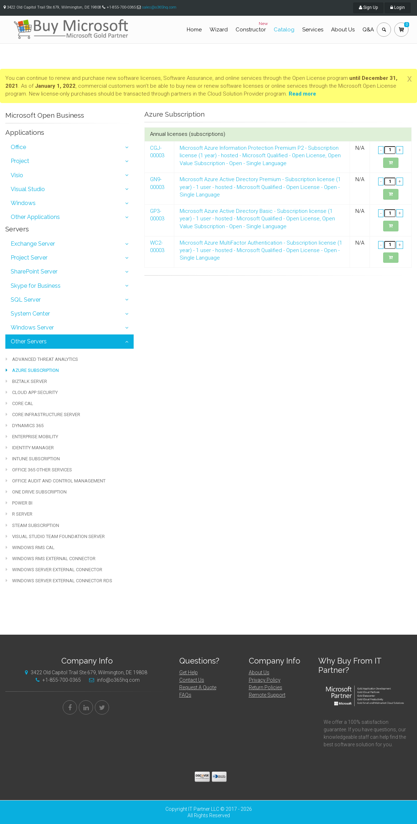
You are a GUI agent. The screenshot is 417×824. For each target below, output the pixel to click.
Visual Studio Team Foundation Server (55, 536)
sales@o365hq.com (159, 7)
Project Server (29, 257)
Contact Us (191, 680)
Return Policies (265, 687)
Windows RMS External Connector (51, 558)
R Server (19, 514)
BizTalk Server (26, 381)
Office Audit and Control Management (55, 480)
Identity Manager (30, 447)
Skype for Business (36, 285)
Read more (302, 94)
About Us (343, 29)
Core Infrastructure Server (43, 414)
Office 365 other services (39, 469)
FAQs (185, 695)
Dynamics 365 (24, 425)
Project (20, 161)
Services (312, 29)
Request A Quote (197, 687)
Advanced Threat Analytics (42, 359)
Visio (17, 175)
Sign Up (368, 7)
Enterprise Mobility (32, 436)
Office (18, 147)
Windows (23, 203)
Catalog (284, 29)
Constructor (252, 27)
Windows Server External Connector (54, 569)
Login (397, 7)
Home (194, 29)
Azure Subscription (32, 370)
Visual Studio (28, 189)
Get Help (188, 672)
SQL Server (26, 299)
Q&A (368, 29)
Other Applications (35, 217)
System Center (30, 313)
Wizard (219, 29)
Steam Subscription (32, 525)
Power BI (19, 503)
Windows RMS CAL (30, 547)
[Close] (409, 78)
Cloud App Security (32, 392)
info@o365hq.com (113, 680)
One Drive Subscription (36, 492)
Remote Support (267, 695)
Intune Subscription (33, 458)
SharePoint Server (34, 271)
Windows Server (32, 327)
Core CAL (19, 403)
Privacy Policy (264, 680)
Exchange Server (33, 243)
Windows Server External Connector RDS (59, 580)
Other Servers (29, 341)
